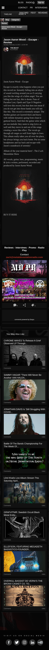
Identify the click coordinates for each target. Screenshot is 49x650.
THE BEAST (14, 48)
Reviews (9, 247)
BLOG (21, 2)
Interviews (21, 247)
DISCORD (23, 13)
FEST (33, 13)
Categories (15, 20)
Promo (33, 247)
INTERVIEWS (41, 8)
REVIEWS (42, 13)
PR (31, 8)
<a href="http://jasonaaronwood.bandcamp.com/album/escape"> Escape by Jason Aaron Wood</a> (24, 226)
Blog (7, 20)
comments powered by (24, 319)
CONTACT (22, 8)
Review (4, 23)
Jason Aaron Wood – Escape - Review (12, 28)
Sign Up (41, 2)
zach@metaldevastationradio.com (24, 257)
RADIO (29, 2)
